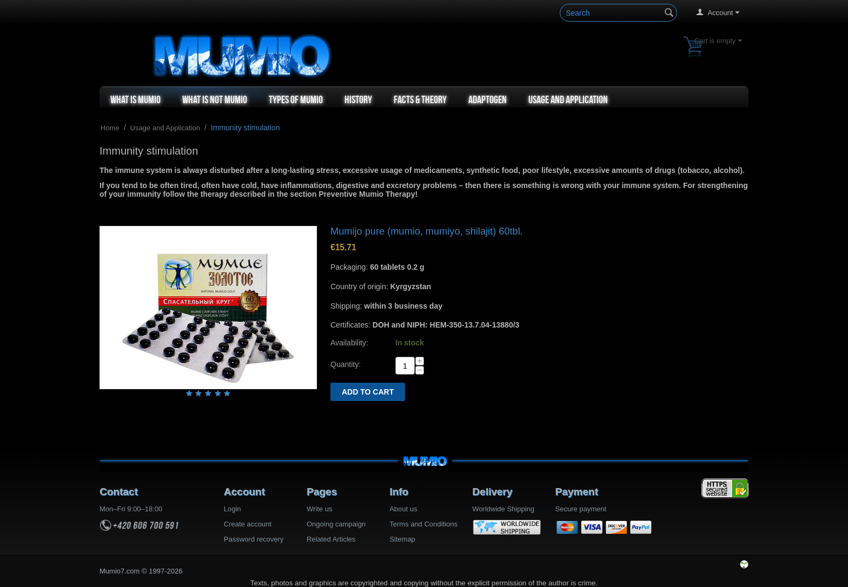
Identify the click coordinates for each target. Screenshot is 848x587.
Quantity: (345, 364)
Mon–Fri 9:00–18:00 (131, 509)
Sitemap (402, 539)
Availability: (349, 342)
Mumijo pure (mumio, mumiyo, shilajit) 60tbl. (426, 231)
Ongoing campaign (336, 524)
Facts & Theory (420, 99)
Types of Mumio (296, 99)
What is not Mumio (214, 99)
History (358, 99)
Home (110, 128)
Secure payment (581, 509)
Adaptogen (487, 99)
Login (232, 509)
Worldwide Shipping (503, 509)
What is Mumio (135, 99)
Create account (247, 524)
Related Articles (331, 539)
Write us (319, 509)
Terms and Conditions (423, 524)
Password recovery (254, 539)
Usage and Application (568, 99)
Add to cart (368, 392)
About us (403, 509)
